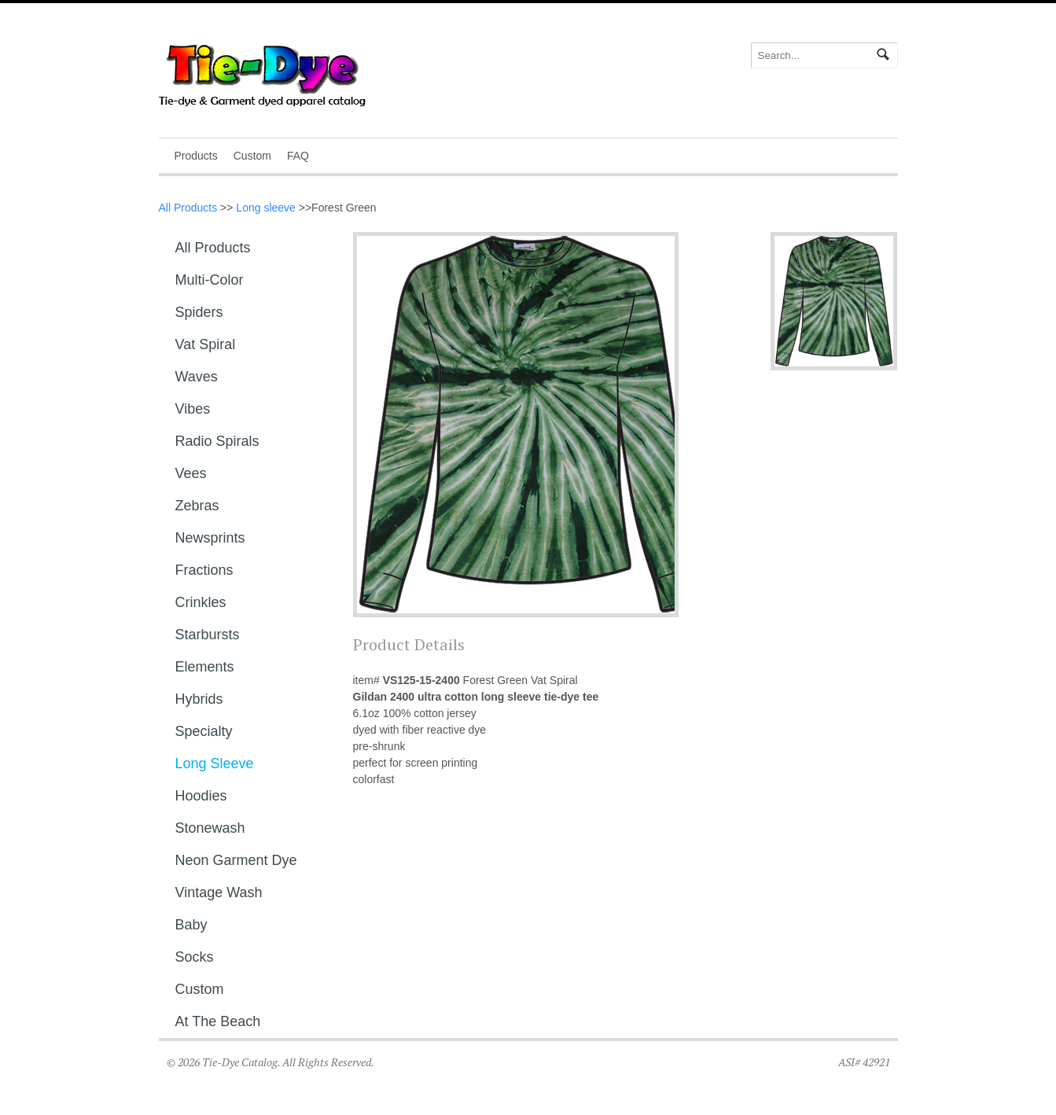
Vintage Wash (219, 892)
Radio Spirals (217, 441)
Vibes (193, 409)
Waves (196, 377)
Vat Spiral (205, 344)
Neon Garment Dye (236, 860)
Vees (191, 473)
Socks (194, 957)
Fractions (204, 570)
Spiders (199, 312)
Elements (204, 667)
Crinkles (200, 602)
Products (196, 155)
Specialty (204, 731)
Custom (252, 155)
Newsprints (210, 538)
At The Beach (218, 1021)
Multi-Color (209, 280)
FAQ (298, 155)
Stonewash (210, 828)
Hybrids (199, 699)
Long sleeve (266, 207)
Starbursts (207, 634)
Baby (191, 925)
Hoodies (201, 796)
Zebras (197, 505)
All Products (188, 207)
